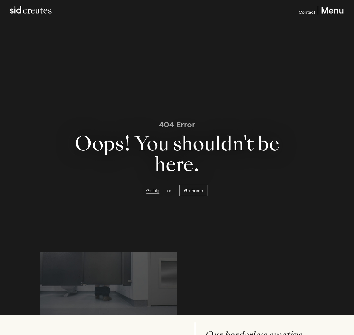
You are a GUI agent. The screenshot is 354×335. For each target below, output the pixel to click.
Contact (307, 11)
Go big (152, 190)
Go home (193, 190)
